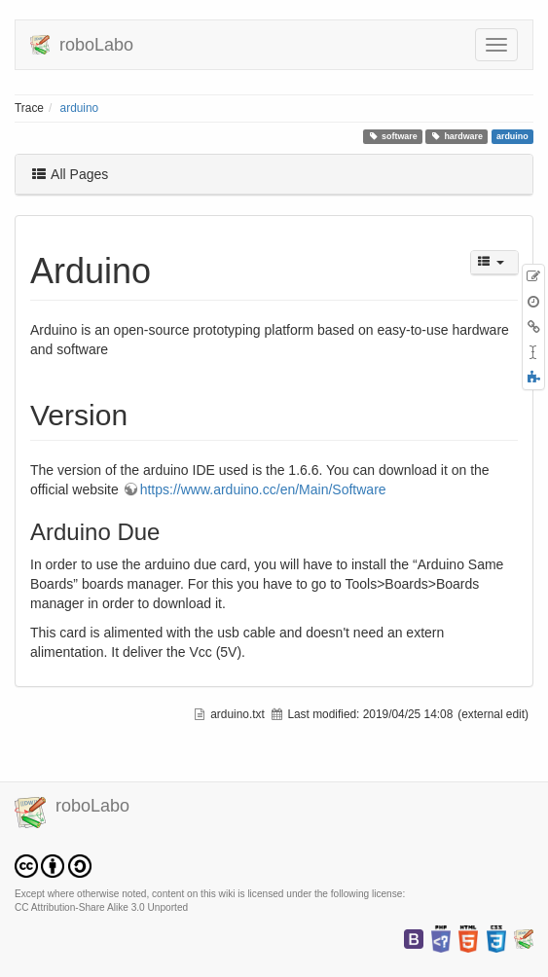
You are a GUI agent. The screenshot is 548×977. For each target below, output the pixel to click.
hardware (456, 136)
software (393, 136)
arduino (79, 108)
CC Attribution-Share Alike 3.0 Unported (101, 907)
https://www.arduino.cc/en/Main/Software (263, 489)
